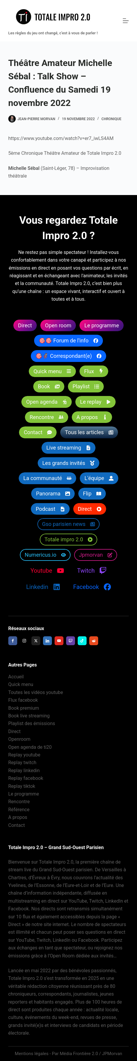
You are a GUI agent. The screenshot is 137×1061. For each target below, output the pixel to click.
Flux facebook (23, 700)
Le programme (23, 794)
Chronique (111, 119)
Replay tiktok (21, 786)
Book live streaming (29, 716)
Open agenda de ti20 (30, 747)
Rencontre (19, 801)
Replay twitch (22, 762)
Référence (19, 809)
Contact (16, 825)
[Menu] (126, 21)
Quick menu (20, 684)
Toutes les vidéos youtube (35, 692)
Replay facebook (25, 778)
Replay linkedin (24, 770)
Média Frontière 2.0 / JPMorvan (91, 1053)
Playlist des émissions (31, 723)
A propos (17, 817)
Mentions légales (32, 1053)
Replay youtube (24, 755)
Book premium (23, 708)
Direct (14, 731)
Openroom (19, 739)
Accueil (16, 677)
